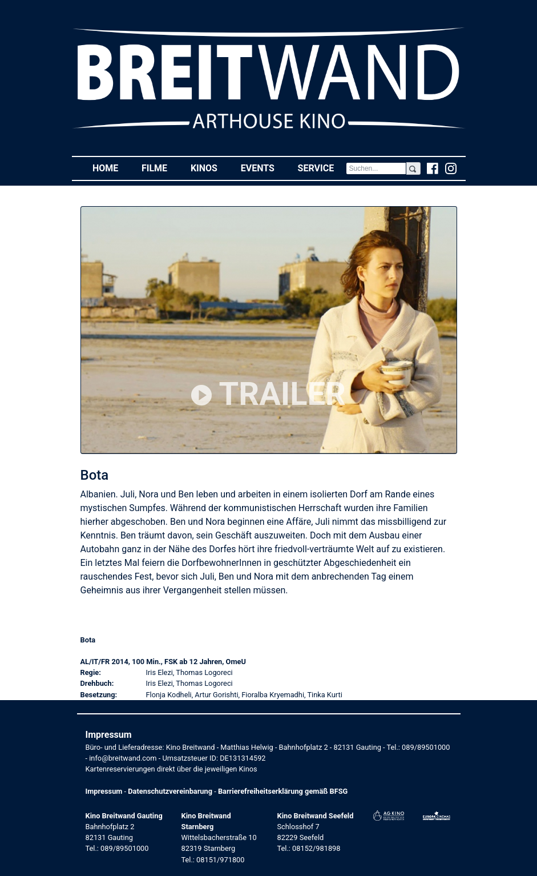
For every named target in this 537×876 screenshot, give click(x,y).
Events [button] (263, 168)
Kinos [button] (210, 168)
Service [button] (322, 168)
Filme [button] (160, 168)
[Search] (376, 168)
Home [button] (111, 168)
